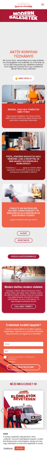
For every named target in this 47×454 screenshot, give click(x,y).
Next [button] (45, 410)
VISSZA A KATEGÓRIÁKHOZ (23, 256)
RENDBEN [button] (19, 448)
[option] (23, 409)
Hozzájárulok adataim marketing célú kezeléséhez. (22, 359)
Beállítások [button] (8, 448)
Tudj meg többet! (23, 306)
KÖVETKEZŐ (23, 240)
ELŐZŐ (23, 233)
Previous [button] (2, 410)
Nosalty (19, 168)
